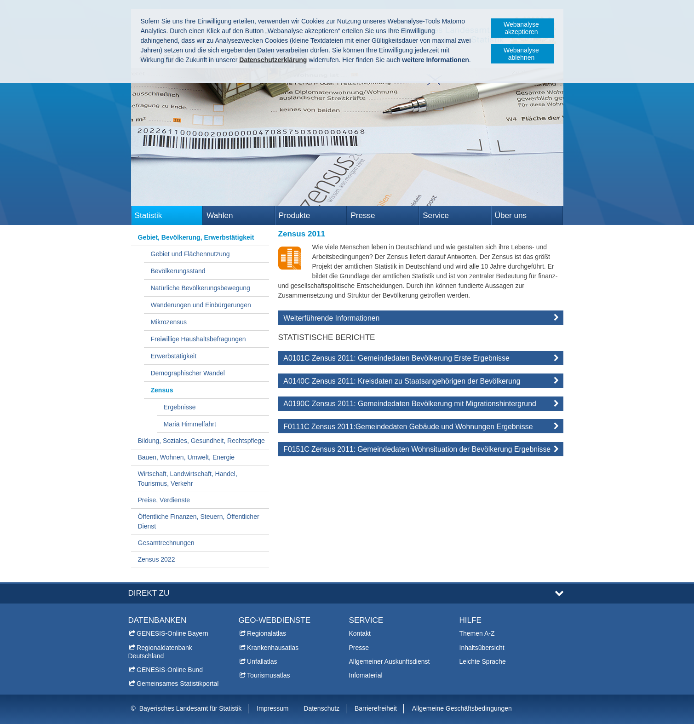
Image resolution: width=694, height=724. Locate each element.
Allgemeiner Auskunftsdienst (389, 661)
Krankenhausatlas (272, 647)
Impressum (272, 708)
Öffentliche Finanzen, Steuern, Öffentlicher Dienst (198, 521)
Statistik (148, 215)
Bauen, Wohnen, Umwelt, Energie (186, 457)
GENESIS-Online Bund (170, 669)
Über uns (511, 215)
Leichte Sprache (482, 661)
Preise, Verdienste (164, 500)
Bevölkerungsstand (178, 271)
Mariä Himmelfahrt (190, 424)
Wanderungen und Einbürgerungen (201, 305)
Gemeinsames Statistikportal (177, 683)
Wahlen (219, 215)
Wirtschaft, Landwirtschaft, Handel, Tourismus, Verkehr (187, 478)
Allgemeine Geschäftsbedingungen (462, 708)
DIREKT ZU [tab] (149, 593)
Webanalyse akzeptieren (521, 28)
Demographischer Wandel (188, 373)
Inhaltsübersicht (482, 647)
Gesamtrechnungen (166, 542)
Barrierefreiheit (376, 708)
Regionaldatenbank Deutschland (160, 652)
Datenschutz (321, 708)
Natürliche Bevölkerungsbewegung (200, 288)
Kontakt (360, 633)
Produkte (294, 215)
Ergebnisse (180, 407)
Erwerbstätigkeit (174, 356)
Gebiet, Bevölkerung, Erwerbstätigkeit (196, 237)
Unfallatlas (262, 661)
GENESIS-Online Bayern (172, 633)
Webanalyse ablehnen (521, 53)
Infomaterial (366, 675)
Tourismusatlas (268, 675)
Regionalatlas (266, 633)
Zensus (162, 390)
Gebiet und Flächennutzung (190, 254)
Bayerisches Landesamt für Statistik (190, 708)
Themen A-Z (477, 633)
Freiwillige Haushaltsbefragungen (198, 339)
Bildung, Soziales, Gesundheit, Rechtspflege (201, 440)
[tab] (420, 319)
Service (436, 215)
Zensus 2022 (156, 559)
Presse (362, 215)
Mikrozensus (169, 322)
